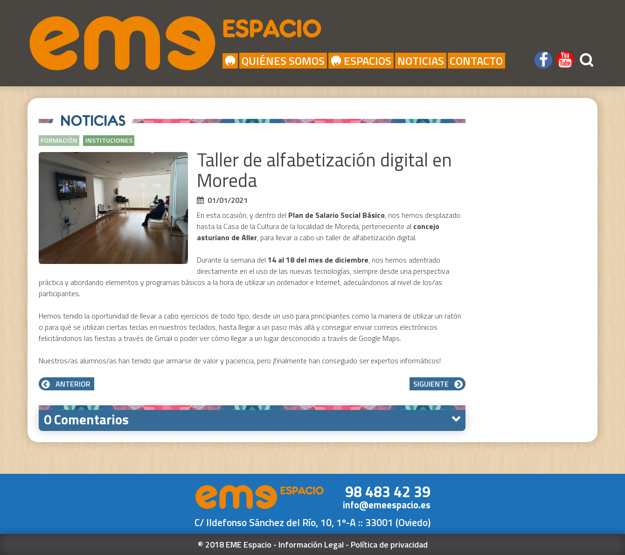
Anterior (66, 383)
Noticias (420, 61)
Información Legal (311, 544)
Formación (59, 140)
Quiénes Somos (283, 61)
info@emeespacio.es (387, 505)
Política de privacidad (389, 544)
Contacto (476, 61)
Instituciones (108, 140)
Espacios (360, 61)
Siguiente (437, 383)
